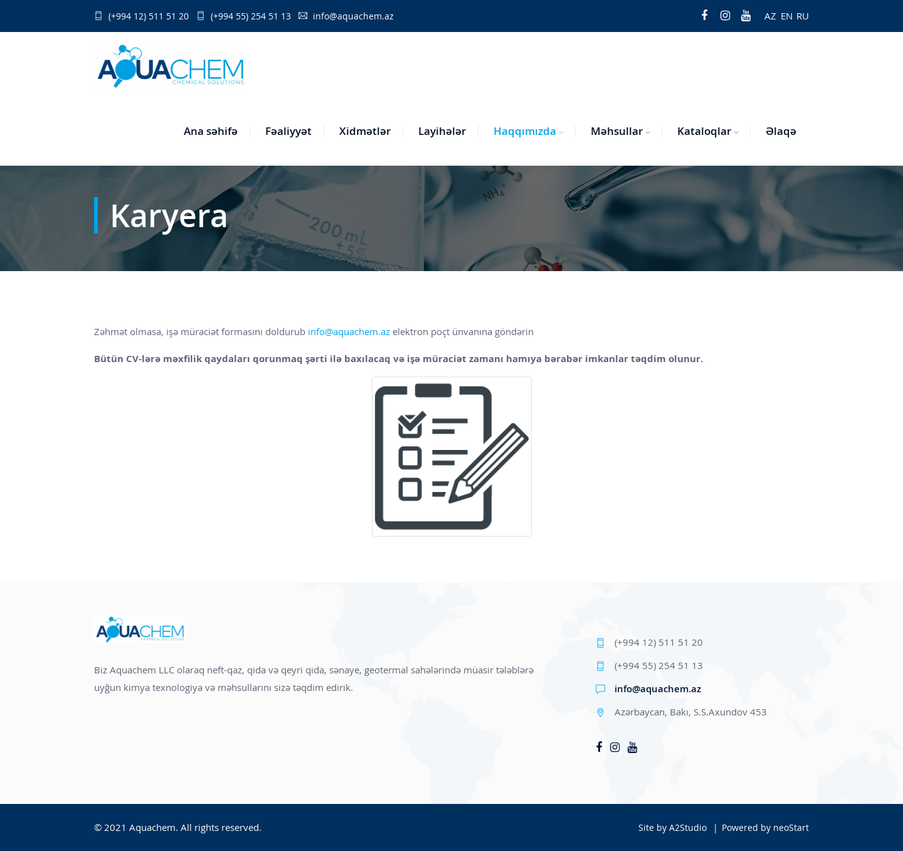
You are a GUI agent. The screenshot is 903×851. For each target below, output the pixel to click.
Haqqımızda (525, 131)
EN (787, 15)
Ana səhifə (211, 131)
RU (802, 15)
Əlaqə (781, 131)
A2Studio (688, 827)
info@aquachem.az (349, 331)
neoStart (791, 827)
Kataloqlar (704, 131)
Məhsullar (617, 131)
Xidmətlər (365, 131)
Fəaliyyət (288, 131)
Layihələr (442, 131)
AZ (770, 15)
